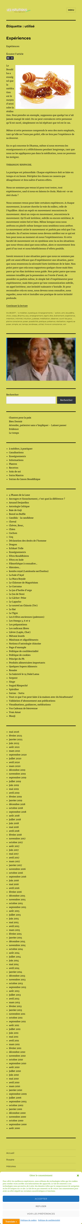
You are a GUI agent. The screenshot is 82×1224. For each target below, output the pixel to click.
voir (64, 324)
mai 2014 (14, 964)
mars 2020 (14, 766)
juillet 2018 (15, 819)
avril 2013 (14, 998)
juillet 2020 (15, 758)
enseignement (36, 316)
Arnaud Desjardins (19, 502)
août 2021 (14, 747)
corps (14, 316)
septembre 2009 (18, 1094)
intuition (27, 318)
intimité (19, 318)
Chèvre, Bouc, (16, 525)
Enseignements (45, 313)
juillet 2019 (15, 781)
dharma (21, 316)
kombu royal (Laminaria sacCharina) (28, 571)
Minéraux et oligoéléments (23, 639)
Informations (16, 460)
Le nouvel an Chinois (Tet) (23, 605)
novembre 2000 (17, 1116)
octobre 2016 (16, 872)
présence (51, 321)
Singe (12, 681)
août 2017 (14, 846)
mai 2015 (14, 922)
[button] (78, 1175)
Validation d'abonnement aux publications (32, 700)
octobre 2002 (16, 1105)
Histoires (11, 1166)
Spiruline (14, 689)
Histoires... (14, 567)
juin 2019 (14, 785)
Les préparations (18, 624)
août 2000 (14, 1128)
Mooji (12, 716)
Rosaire (13, 670)
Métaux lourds (17, 636)
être (51, 316)
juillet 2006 (15, 1097)
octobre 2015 (16, 903)
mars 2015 (14, 930)
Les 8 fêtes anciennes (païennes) (26, 617)
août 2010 (14, 1067)
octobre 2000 (16, 1120)
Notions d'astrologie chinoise (25, 643)
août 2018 (14, 815)
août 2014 (14, 952)
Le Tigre (13, 613)
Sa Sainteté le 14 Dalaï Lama (24, 674)
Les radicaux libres (19, 628)
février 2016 (15, 892)
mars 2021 (14, 750)
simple (15, 324)
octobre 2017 (16, 842)
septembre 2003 (17, 1101)
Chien (12, 529)
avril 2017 (14, 857)
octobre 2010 (16, 1059)
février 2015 (15, 933)
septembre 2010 (17, 1063)
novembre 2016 (17, 869)
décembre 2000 (17, 1113)
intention (10, 318)
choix (8, 316)
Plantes (13, 464)
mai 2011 (13, 1036)
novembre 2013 (17, 979)
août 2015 (14, 911)
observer (54, 318)
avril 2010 (14, 1082)
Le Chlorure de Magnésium (23, 582)
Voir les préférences (41, 1213)
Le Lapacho (15, 601)
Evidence (14, 429)
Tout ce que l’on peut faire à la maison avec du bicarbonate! (41, 697)
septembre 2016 (17, 876)
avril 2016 (14, 888)
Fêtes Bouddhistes (19, 556)
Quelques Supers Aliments (23, 666)
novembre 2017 (17, 838)
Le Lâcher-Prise (17, 597)
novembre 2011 (17, 1013)
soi (20, 324)
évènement (59, 316)
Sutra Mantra (16, 475)
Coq (11, 537)
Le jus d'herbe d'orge (20, 590)
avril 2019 (14, 792)
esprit (46, 316)
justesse (35, 318)
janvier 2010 (15, 1090)
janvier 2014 (15, 972)
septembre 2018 (17, 811)
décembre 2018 (17, 804)
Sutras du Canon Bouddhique (24, 479)
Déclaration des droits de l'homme (27, 540)
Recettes (13, 467)
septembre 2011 (17, 1021)
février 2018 (15, 834)
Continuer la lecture (17, 305)
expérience (70, 316)
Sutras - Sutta (16, 693)
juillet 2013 (15, 994)
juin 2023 (14, 743)
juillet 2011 (14, 1029)
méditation (45, 318)
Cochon (13, 533)
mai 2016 (14, 884)
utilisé (41, 324)
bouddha (70, 313)
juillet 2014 (15, 956)
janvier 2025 (15, 739)
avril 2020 (14, 762)
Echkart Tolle (16, 548)
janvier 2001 (15, 1109)
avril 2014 (14, 968)
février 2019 (15, 796)
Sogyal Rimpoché (18, 685)
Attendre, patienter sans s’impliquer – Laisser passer (37, 425)
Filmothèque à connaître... (23, 563)
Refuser (41, 1206)
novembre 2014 (17, 945)
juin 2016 (14, 880)
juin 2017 (14, 850)
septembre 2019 (17, 777)
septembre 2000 (18, 1124)
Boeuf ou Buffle (17, 514)
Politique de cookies (29, 1220)
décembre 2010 (17, 1052)
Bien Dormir (15, 421)
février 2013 (15, 1006)
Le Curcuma (15, 586)
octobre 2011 (15, 1017)
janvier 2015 (15, 937)
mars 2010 (14, 1086)
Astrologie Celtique (19, 506)
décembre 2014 (17, 941)
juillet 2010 (15, 1071)
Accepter (41, 1198)
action (58, 313)
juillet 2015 (15, 914)
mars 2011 (14, 1044)
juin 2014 (14, 960)
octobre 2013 (16, 983)
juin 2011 (13, 1033)
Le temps (14, 433)
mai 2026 (14, 731)
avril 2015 (14, 926)
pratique (42, 321)
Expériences (18, 38)
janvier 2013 (15, 1010)
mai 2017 (14, 853)
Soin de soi (15, 471)
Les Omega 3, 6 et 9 (19, 620)
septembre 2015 (17, 907)
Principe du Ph (17, 658)
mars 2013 (14, 1002)
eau (27, 316)
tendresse (33, 324)
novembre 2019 (17, 773)
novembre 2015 (17, 899)
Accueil (10, 1153)
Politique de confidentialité (49, 1220)
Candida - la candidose (21, 517)
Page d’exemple (17, 647)
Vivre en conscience (53, 324)
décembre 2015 (17, 895)
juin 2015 (14, 918)
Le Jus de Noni (16, 594)
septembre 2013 (17, 987)
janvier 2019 (15, 800)
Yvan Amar (15, 712)
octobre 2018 (16, 808)
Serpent (13, 678)
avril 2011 (14, 1040)
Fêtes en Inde (16, 559)
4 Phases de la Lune (19, 495)
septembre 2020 (18, 754)
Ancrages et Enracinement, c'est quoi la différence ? (37, 498)
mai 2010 (14, 1078)
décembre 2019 (17, 770)
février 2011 (15, 1048)
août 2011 (14, 1025)
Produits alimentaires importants (27, 662)
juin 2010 (14, 1074)
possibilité (33, 321)
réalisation (61, 321)
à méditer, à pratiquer (28, 313)
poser (25, 321)
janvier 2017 (15, 865)
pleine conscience (14, 321)
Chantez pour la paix (20, 417)
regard (69, 321)
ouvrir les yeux (65, 318)
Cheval (12, 521)
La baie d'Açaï (16, 575)
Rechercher (12, 394)
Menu (71, 10)
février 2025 (15, 735)
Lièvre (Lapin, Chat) (20, 632)
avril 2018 (14, 831)
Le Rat (12, 609)
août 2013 (14, 991)
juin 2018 (14, 823)
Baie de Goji (15, 510)
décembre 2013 (17, 975)
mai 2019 (14, 789)
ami (63, 313)
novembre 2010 (17, 1055)
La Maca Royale (17, 578)
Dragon (13, 544)
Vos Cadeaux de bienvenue (23, 708)
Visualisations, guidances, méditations (30, 704)
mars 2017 (14, 861)
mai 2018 (14, 827)
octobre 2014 (16, 949)
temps (25, 324)
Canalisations (16, 452)
